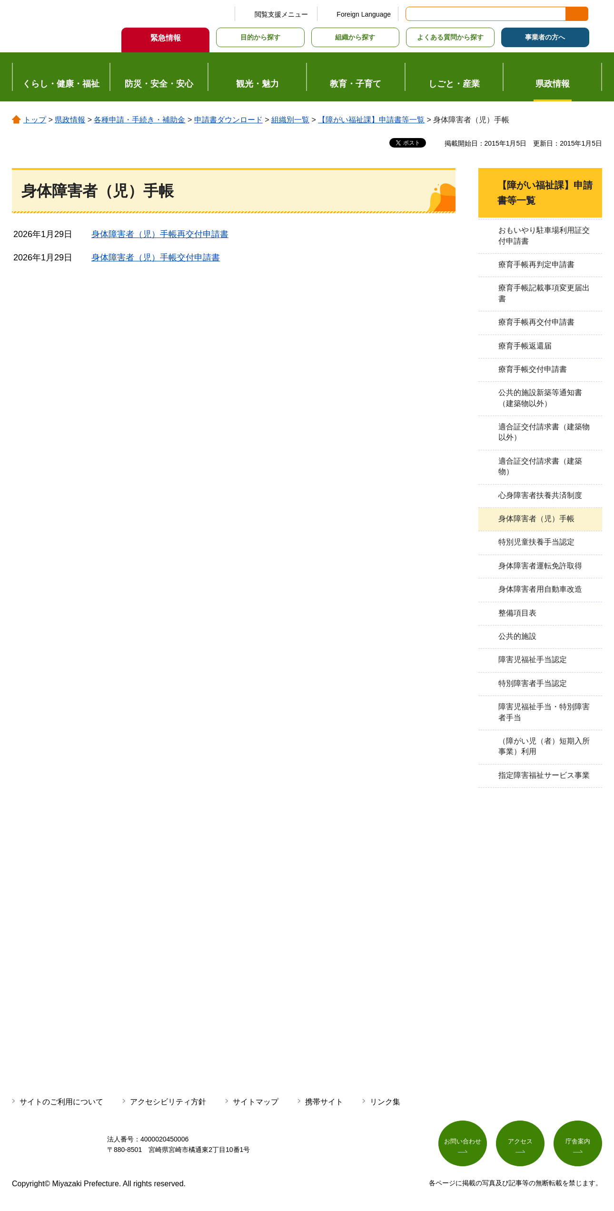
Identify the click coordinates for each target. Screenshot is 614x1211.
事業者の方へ (545, 37)
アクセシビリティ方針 (168, 1102)
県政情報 (70, 120)
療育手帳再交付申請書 (536, 322)
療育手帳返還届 (525, 346)
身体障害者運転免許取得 (540, 566)
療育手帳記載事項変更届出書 (544, 293)
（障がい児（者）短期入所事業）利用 (544, 746)
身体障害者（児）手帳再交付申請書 (159, 234)
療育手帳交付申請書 (532, 369)
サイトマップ (255, 1102)
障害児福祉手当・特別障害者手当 (544, 712)
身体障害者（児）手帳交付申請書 (155, 257)
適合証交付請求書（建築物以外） (544, 432)
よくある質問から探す (450, 37)
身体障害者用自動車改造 (540, 589)
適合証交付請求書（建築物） (540, 466)
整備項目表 (517, 613)
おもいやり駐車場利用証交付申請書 (544, 235)
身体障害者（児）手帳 (536, 519)
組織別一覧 (290, 120)
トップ (34, 120)
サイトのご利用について (61, 1102)
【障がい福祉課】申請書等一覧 (371, 120)
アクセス (520, 1142)
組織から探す (355, 37)
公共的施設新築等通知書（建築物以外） (540, 397)
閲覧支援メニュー (281, 14)
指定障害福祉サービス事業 (544, 775)
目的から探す (260, 37)
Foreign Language (364, 14)
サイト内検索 (413, 14)
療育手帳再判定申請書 (536, 264)
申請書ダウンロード (228, 120)
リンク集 (385, 1102)
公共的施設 (517, 636)
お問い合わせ (463, 1142)
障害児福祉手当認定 (532, 659)
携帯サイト (324, 1102)
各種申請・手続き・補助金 (139, 120)
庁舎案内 (577, 1142)
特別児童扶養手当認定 (536, 542)
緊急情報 (165, 38)
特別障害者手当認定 (532, 683)
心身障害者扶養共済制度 (540, 495)
